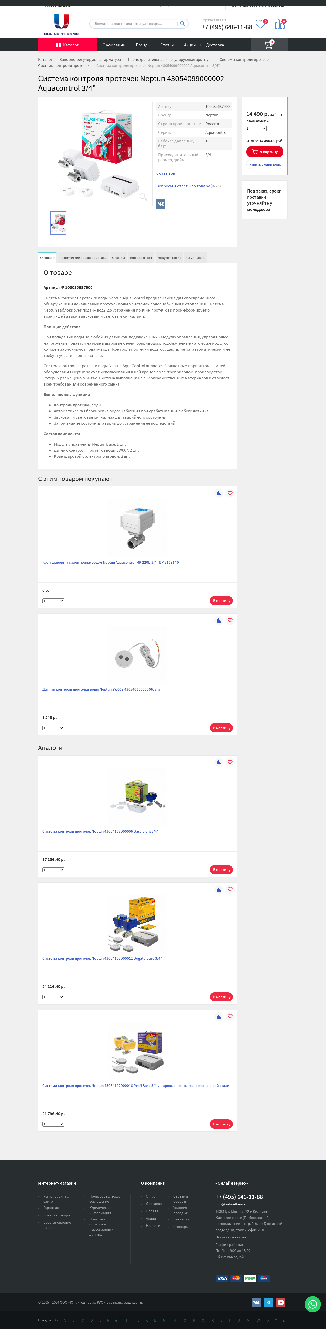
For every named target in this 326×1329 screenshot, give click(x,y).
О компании (114, 45)
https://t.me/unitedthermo (268, 1302)
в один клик (265, 164)
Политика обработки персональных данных (101, 1227)
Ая (57, 1320)
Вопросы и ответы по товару (188, 186)
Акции (190, 45)
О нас (150, 1196)
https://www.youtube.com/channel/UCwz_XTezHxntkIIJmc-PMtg (280, 1302)
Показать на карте (230, 1237)
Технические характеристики (83, 257)
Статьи (167, 45)
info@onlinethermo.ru (233, 1204)
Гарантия (51, 1207)
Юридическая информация (101, 1210)
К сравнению (274, 103)
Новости (153, 1225)
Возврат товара (56, 1215)
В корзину (269, 151)
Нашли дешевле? (257, 120)
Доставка (215, 45)
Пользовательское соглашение (104, 1199)
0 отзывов (165, 173)
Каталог (71, 45)
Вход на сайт (275, 8)
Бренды (143, 45)
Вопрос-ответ (141, 257)
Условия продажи (180, 1210)
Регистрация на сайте (56, 1199)
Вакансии (181, 1219)
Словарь (180, 1226)
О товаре (47, 257)
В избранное (255, 103)
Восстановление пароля (57, 1225)
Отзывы (118, 257)
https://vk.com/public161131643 (256, 1302)
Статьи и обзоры (180, 1199)
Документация (169, 257)
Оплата (152, 1210)
